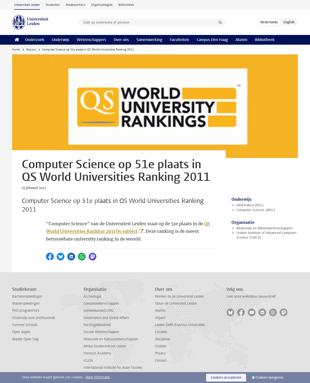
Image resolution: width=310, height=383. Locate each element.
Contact (161, 360)
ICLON (88, 360)
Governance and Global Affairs (106, 318)
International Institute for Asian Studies (113, 367)
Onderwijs (60, 39)
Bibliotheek (126, 5)
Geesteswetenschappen (101, 303)
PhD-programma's (25, 310)
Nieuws (31, 49)
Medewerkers (75, 5)
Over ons (121, 39)
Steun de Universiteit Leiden (176, 303)
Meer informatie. (97, 377)
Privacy (160, 353)
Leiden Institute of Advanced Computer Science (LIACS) (266, 235)
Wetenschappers (91, 39)
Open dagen (21, 332)
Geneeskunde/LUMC (99, 310)
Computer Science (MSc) (255, 210)
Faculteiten (179, 39)
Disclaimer (162, 339)
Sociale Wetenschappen (101, 332)
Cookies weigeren (269, 377)
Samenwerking (149, 39)
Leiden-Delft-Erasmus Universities (180, 325)
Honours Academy (97, 353)
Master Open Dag (25, 339)
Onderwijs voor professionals (33, 318)
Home (16, 49)
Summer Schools (24, 325)
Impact (160, 318)
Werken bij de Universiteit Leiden (179, 296)
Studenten (53, 5)
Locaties (161, 332)
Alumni (241, 39)
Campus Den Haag (212, 39)
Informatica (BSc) (250, 205)
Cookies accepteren (226, 377)
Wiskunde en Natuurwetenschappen (264, 228)
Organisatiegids (102, 5)
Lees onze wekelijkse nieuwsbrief (251, 296)
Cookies (160, 346)
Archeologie (92, 296)
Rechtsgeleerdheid (97, 325)
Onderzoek (34, 39)
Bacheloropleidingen (27, 296)
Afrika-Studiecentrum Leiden (105, 346)
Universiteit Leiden (27, 5)
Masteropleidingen (26, 303)
